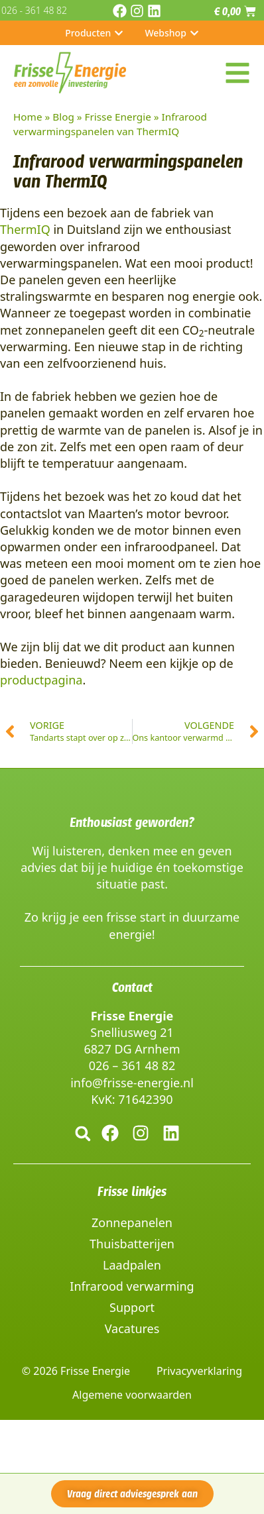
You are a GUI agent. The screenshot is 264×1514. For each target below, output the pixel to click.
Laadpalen (132, 1265)
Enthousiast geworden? (132, 822)
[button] (82, 1133)
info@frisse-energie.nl (132, 1083)
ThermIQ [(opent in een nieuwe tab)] (25, 229)
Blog (63, 116)
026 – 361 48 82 (132, 1065)
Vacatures (132, 1328)
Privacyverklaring (199, 1371)
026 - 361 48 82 (34, 10)
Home (27, 116)
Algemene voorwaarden (132, 1394)
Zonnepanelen (132, 1222)
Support (132, 1307)
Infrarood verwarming (132, 1286)
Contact (132, 987)
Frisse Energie (118, 116)
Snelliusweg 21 (131, 1032)
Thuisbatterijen (132, 1244)
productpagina (41, 680)
